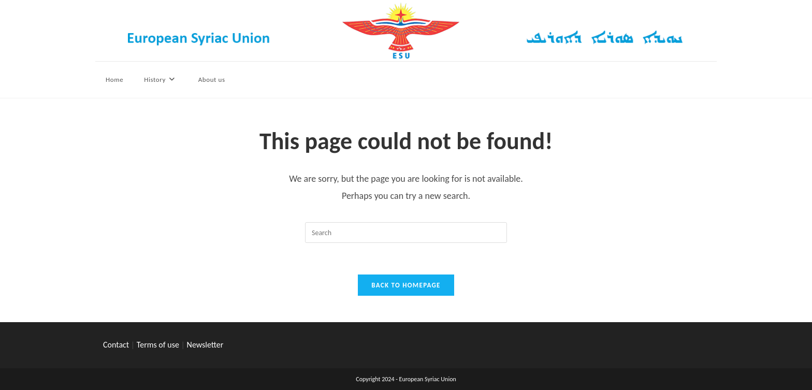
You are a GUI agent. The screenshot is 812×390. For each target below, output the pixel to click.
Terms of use (158, 345)
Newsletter (205, 345)
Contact (116, 345)
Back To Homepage (406, 285)
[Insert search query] (406, 232)
